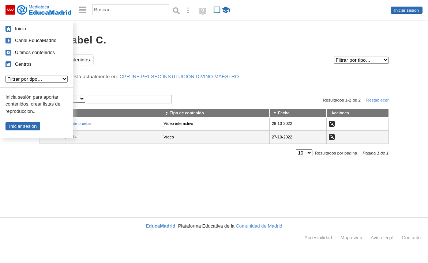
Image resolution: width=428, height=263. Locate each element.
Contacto (411, 237)
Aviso (382, 237)
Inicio (20, 28)
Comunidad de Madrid (259, 226)
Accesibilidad (318, 237)
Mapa (352, 237)
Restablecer (377, 100)
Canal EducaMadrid (35, 40)
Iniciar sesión (406, 10)
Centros (23, 64)
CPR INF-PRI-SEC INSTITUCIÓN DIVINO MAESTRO (179, 76)
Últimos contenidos (35, 52)
